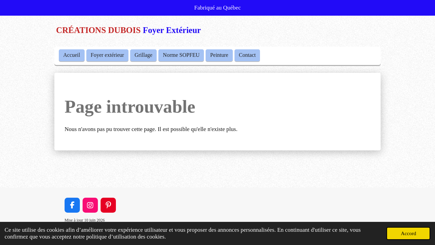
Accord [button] (408, 233)
